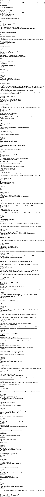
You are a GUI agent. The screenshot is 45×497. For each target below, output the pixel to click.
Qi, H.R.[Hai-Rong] (5, 50)
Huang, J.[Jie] (7, 300)
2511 (3, 268)
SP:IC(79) (1, 160)
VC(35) (1, 123)
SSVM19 (1, 436)
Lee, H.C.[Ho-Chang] (3, 453)
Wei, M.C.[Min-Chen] (8, 246)
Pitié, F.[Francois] (2, 186)
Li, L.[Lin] (11, 218)
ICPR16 (1, 408)
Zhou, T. (8, 402)
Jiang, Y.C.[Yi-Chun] (11, 270)
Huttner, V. (5, 351)
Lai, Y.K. (9, 41)
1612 (3, 62)
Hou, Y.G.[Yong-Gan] (17, 448)
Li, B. (7, 46)
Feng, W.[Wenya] (2, 448)
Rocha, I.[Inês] (9, 328)
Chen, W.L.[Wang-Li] (12, 251)
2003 (3, 174)
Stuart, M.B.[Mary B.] (9, 214)
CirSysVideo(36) (2, 277)
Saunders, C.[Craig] (19, 27)
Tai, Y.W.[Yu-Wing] (2, 485)
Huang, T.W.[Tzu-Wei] (3, 476)
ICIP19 (1, 343)
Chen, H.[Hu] (17, 158)
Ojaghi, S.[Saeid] (2, 232)
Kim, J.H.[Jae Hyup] (3, 471)
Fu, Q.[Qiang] (35, 251)
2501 (3, 244)
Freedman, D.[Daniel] (3, 462)
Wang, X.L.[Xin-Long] (22, 261)
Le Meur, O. (5, 379)
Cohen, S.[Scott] (12, 295)
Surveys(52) (2, 169)
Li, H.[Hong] (10, 13)
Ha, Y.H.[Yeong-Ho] (20, 55)
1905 (4, 138)
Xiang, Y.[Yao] (2, 13)
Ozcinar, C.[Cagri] (7, 323)
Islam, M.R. (10, 60)
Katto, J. (18, 337)
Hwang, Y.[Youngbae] (3, 126)
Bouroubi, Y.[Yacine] (8, 232)
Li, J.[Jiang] (33, 204)
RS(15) (1, 234)
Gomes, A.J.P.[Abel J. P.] (10, 167)
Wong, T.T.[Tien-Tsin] (30, 223)
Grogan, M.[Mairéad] (3, 131)
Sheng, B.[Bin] (14, 99)
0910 (3, 483)
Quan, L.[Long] (25, 411)
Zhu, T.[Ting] (18, 163)
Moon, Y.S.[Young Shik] (15, 471)
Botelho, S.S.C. (17, 351)
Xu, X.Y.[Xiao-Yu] (22, 270)
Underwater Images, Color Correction (8, 7)
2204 (3, 225)
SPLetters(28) (2, 201)
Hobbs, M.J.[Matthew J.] (16, 214)
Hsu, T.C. (5, 83)
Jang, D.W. (1, 69)
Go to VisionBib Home (3, 0)
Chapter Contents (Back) (3, 5)
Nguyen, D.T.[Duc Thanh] (15, 286)
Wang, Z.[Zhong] (14, 481)
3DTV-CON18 (2, 371)
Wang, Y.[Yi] (14, 195)
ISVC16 (1, 422)
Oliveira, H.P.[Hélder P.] (34, 328)
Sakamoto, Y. (6, 337)
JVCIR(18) (1, 10)
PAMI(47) (1, 262)
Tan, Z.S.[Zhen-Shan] (8, 158)
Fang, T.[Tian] (21, 411)
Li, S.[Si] (26, 261)
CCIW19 (1, 357)
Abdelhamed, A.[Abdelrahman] (19, 314)
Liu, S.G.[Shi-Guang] (3, 36)
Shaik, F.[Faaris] (8, 291)
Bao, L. (4, 181)
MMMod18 (1, 394)
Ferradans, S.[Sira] (7, 439)
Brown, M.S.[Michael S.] (18, 295)
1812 (3, 367)
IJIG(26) (1, 267)
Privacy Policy (8, 0)
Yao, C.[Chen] (2, 467)
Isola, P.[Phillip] (7, 397)
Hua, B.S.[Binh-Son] (8, 286)
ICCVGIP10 (1, 33)
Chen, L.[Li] (11, 467)
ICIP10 (1, 468)
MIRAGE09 (1, 473)
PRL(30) (1, 15)
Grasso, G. (11, 374)
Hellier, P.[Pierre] (16, 140)
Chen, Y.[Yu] (2, 270)
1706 (3, 76)
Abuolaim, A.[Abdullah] (11, 314)
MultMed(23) (2, 192)
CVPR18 (1, 362)
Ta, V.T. (4, 388)
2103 (4, 335)
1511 (4, 53)
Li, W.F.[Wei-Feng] (10, 78)
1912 (3, 170)
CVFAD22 (1, 320)
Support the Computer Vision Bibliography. (13, 495)
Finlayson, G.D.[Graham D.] (8, 122)
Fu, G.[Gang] (14, 309)
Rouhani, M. (2, 365)
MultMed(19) (2, 61)
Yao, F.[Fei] (6, 78)
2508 (3, 288)
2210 (3, 316)
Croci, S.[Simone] (2, 323)
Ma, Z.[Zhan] (8, 209)
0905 (4, 474)
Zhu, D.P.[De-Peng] (16, 270)
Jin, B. (4, 383)
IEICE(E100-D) (2, 96)
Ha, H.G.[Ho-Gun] (2, 55)
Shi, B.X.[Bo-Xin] (9, 237)
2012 (3, 193)
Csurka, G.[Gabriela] (3, 27)
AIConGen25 (2, 283)
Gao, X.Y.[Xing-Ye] (31, 251)
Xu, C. (3, 60)
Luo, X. (9, 46)
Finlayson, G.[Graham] (3, 113)
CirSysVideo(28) (2, 105)
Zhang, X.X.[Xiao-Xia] (7, 251)
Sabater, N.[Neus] (7, 140)
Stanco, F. (8, 374)
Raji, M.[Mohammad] (9, 420)
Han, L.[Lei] (1, 218)
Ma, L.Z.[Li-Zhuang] (18, 99)
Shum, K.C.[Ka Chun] (3, 286)
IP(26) (1, 91)
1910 (3, 339)
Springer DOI (2, 138)
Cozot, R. (8, 379)
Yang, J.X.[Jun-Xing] (3, 195)
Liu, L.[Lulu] (7, 195)
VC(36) (1, 178)
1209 (4, 455)
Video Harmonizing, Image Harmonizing (8, 6)
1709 (4, 97)
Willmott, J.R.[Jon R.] (31, 214)
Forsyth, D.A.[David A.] (14, 291)
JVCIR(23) (1, 37)
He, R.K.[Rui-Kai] (2, 246)
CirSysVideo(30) (2, 183)
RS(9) (1, 75)
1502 (3, 441)
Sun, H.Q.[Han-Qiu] (8, 36)
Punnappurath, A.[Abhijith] (4, 314)
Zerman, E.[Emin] (12, 323)
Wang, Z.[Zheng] (2, 78)
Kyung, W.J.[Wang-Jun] (14, 55)
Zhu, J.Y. (1, 397)
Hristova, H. (2, 379)
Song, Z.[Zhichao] (8, 163)
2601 (4, 273)
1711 (3, 404)
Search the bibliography (3, 495)
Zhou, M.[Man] (12, 300)
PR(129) (1, 229)
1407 (3, 48)
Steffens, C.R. (2, 351)
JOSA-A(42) (1, 248)
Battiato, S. (14, 374)
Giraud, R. (1, 388)
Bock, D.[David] (22, 420)
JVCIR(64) (1, 164)
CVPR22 (1, 311)
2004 (4, 179)
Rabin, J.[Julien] (8, 434)
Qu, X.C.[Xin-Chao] (13, 246)
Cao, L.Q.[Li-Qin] (13, 158)
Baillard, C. (8, 365)
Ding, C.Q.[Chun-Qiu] (3, 209)
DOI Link (1, 76)
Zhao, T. (6, 172)
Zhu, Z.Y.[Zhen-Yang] (3, 223)
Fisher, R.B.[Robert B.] (14, 113)
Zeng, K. (3, 46)
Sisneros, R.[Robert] (3, 420)
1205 (3, 460)
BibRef (23, 12)
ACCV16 (1, 417)
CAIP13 (1, 450)
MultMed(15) (2, 43)
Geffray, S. (8, 200)
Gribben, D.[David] (29, 204)
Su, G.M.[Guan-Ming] (8, 281)
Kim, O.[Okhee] (12, 448)
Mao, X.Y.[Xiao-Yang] (36, 223)
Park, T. (4, 397)
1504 (4, 151)
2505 (4, 254)
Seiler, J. (4, 346)
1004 (4, 25)
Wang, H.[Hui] (11, 18)
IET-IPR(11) (1, 101)
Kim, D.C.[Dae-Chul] (8, 55)
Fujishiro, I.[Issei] (25, 223)
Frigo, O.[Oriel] (2, 140)
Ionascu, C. (7, 425)
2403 (3, 239)
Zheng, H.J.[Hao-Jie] (16, 261)
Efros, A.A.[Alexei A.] (12, 397)
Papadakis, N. (7, 388)
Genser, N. (1, 346)
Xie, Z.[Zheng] (18, 18)
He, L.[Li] (1, 50)
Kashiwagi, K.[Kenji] (20, 223)
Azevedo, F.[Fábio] (13, 328)
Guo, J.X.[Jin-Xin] (26, 270)
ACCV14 (1, 150)
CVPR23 (1, 297)
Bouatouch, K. (12, 379)
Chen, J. (9, 172)
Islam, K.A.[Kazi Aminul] (18, 204)
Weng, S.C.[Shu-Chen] (3, 237)
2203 (3, 216)
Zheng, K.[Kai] (14, 218)
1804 (3, 106)
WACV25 (1, 292)
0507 (3, 488)
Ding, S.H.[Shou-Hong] (8, 99)
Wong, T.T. (12, 41)
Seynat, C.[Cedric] (25, 232)
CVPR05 (1, 487)
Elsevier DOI (2, 11)
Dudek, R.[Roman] (17, 323)
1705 (3, 409)
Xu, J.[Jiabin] (11, 195)
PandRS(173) (2, 197)
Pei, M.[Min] (10, 108)
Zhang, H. (3, 104)
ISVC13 (1, 445)
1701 (3, 67)
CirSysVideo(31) (2, 211)
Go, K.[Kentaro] (15, 223)
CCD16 (1, 427)
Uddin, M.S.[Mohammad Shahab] (4, 204)
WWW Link (1, 53)
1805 (5, 119)
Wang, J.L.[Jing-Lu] (16, 411)
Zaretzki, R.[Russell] (11, 50)
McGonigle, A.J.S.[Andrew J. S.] (24, 214)
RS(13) (1, 206)
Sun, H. (13, 337)
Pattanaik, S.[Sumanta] (10, 332)
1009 (3, 469)
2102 (3, 202)
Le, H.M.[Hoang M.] (3, 295)
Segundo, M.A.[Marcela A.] (27, 328)
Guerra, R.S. (21, 351)
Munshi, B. (1, 64)
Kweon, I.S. (8, 360)
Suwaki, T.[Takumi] (7, 256)
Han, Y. (1, 60)
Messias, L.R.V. (9, 351)
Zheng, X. (3, 172)
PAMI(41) (1, 115)
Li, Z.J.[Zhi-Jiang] (2, 158)
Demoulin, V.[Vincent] (13, 149)
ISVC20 (1, 334)
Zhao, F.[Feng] (16, 300)
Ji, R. (8, 104)
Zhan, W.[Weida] (6, 270)
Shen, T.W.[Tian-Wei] (10, 411)
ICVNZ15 (1, 66)
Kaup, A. (7, 346)
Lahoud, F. (1, 383)
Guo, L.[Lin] (39, 251)
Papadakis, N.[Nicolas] (13, 439)
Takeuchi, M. (2, 337)
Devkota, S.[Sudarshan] (3, 332)
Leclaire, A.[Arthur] (3, 434)
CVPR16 (1, 146)
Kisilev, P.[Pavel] (8, 462)
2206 (4, 230)
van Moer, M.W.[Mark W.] (15, 420)
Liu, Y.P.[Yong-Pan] (19, 481)
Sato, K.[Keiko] (2, 256)
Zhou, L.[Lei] (2, 411)
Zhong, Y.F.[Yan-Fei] (25, 158)
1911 (4, 156)
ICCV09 (1, 478)
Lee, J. (3, 360)
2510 (3, 263)
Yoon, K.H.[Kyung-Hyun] (14, 453)
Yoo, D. (5, 360)
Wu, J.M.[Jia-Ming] (29, 309)
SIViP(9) (1, 52)
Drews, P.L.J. (13, 351)
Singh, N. (5, 64)
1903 (4, 129)
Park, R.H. (4, 69)
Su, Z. (1, 46)
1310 (4, 446)
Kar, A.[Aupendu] (2, 281)
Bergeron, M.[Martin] (19, 232)
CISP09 (1, 482)
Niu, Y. (1, 104)
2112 (4, 330)
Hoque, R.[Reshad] (12, 204)
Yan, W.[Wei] (17, 251)
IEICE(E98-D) (2, 57)
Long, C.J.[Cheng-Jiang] (9, 309)
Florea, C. (4, 425)
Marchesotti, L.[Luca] (14, 27)
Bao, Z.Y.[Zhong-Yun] (3, 309)
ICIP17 (1, 380)
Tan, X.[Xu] (26, 251)
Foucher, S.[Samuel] (13, 232)
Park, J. (1, 360)
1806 (4, 111)
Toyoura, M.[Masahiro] (9, 223)
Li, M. (8, 60)
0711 (4, 11)
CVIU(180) (1, 128)
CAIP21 (1, 329)
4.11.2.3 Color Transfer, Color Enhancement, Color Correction (22, 3)
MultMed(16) (2, 47)
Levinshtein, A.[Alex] (26, 314)
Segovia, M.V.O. (7, 383)
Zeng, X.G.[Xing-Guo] (22, 251)
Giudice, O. (1, 374)
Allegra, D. (5, 374)
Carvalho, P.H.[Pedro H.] (3, 328)
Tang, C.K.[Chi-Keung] (12, 485)
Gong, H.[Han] (9, 113)
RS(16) (1, 243)
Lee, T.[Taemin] (8, 453)
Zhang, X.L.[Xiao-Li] (13, 163)
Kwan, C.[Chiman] (24, 204)
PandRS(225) (2, 253)
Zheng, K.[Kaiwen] (2, 300)
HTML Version (2, 119)
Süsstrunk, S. (11, 383)
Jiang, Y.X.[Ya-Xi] (6, 108)
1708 (3, 85)
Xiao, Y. (1, 41)
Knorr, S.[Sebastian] (23, 323)
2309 (3, 298)
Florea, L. (1, 425)
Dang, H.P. (1, 200)
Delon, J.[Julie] (12, 140)
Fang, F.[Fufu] (20, 122)
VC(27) (1, 29)
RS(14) (1, 215)
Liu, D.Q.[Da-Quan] (19, 309)
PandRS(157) (2, 155)
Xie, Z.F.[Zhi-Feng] (2, 99)
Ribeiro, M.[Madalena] (3, 167)
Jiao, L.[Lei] (21, 158)
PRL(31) (1, 24)
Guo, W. (6, 104)
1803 (3, 381)
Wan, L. (4, 41)
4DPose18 (1, 137)
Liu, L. (5, 46)
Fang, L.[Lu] (18, 218)
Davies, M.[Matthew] (3, 214)
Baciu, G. (5, 60)
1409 (3, 432)
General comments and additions (4, 494)
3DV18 (1, 366)
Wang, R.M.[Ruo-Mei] (9, 481)
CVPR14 (1, 431)
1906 (4, 124)
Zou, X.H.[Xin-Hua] (2, 481)
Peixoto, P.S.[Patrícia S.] (20, 328)
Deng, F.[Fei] (18, 195)
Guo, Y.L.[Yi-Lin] (7, 448)
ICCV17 (1, 399)
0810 (3, 20)
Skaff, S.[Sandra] (8, 27)
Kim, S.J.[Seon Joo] (19, 126)
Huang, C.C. (7, 83)
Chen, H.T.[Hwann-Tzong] (9, 476)
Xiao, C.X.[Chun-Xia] (35, 309)
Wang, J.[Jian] (16, 467)
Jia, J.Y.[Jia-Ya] (7, 485)
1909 (4, 437)
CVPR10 (1, 464)
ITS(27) (1, 272)
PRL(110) (1, 110)
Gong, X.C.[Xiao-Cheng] (10, 261)
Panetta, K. (1, 181)
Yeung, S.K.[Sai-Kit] (21, 286)
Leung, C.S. (6, 41)
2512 (3, 284)
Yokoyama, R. (10, 337)
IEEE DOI (1, 20)
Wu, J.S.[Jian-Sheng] (16, 78)
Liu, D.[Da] (1, 108)
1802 (4, 395)
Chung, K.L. (1, 83)
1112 (4, 38)
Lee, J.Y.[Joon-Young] (9, 126)
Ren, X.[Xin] (1, 251)
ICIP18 (1, 376)
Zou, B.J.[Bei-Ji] (6, 13)
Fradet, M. (5, 365)
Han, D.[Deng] (36, 270)
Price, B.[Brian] (8, 295)
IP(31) (1, 220)
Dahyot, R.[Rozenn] (9, 131)
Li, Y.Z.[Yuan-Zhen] (24, 309)
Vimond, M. (5, 200)
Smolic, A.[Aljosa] (28, 323)
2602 (4, 279)
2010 (3, 188)
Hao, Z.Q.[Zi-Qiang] (31, 270)
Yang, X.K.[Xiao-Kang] (7, 467)
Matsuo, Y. (15, 337)
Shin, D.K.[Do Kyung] (8, 471)
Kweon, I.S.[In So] (14, 126)
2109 (3, 207)
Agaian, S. (7, 181)
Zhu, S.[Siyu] (5, 411)
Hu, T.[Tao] (17, 246)
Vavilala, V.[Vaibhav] (3, 291)
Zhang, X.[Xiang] (14, 36)
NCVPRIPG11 (2, 459)
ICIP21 (1, 325)
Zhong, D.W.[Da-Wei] (6, 218)
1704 (3, 71)
